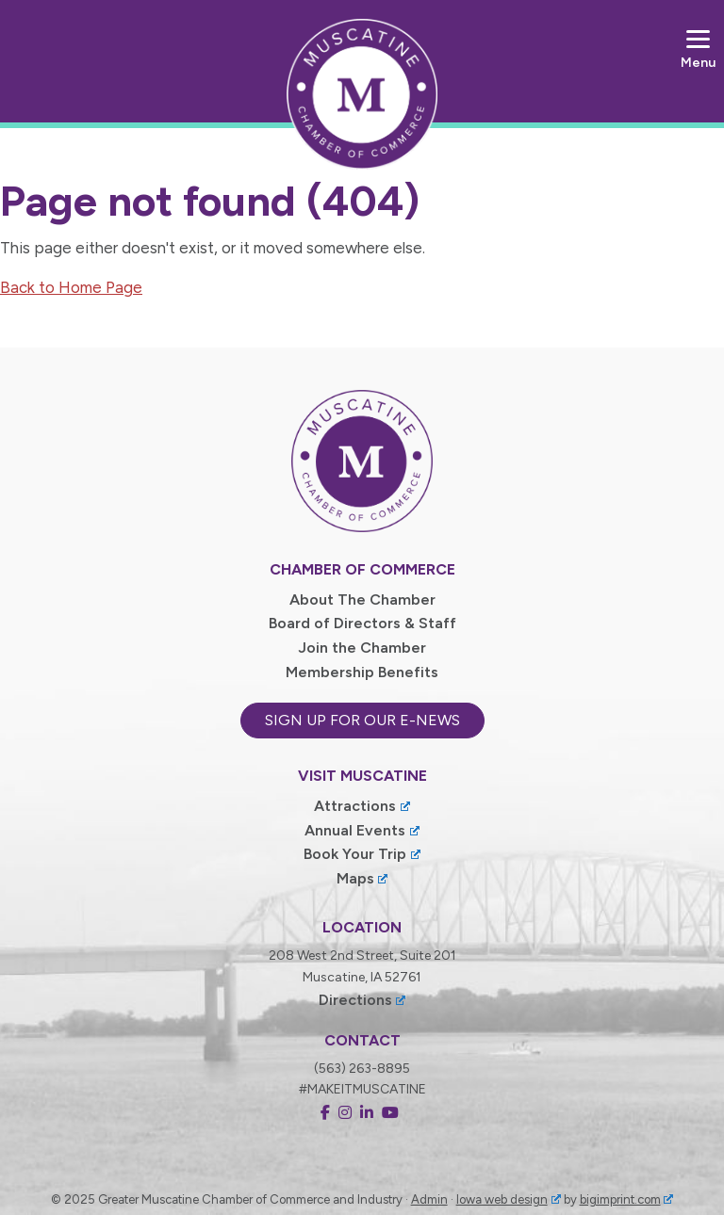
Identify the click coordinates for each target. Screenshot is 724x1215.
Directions (362, 1000)
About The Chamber (362, 599)
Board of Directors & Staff (362, 623)
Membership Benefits (362, 672)
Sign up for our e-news (362, 720)
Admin (429, 1199)
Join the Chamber (362, 647)
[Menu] (698, 49)
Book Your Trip (362, 854)
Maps (362, 878)
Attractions (362, 806)
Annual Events (362, 830)
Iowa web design (508, 1199)
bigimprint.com (627, 1199)
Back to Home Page (71, 287)
